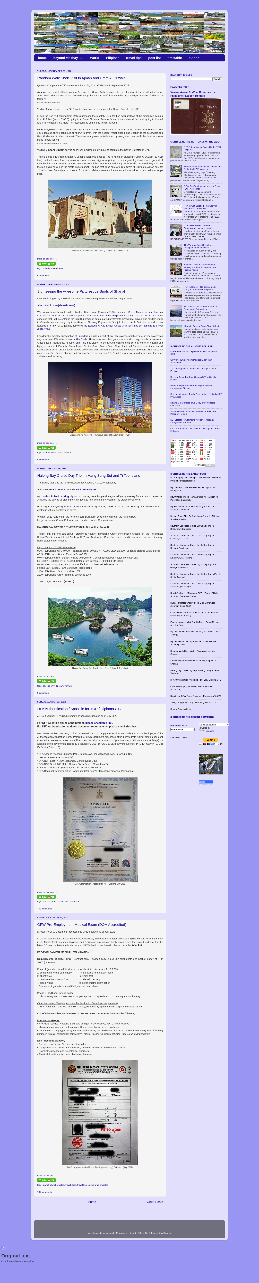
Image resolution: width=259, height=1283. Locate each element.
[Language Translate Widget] (214, 724)
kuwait (46, 1185)
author (194, 58)
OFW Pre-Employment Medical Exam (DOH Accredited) (81, 925)
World (94, 58)
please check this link (98, 723)
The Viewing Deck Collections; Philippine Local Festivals (199, 246)
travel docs (63, 901)
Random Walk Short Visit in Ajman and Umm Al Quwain (81, 78)
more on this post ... (47, 259)
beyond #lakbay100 (68, 58)
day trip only (48, 686)
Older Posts (155, 1202)
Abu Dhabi (81, 339)
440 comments (44, 908)
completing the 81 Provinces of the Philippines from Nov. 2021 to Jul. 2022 (113, 315)
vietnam (68, 686)
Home (92, 1202)
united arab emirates (53, 268)
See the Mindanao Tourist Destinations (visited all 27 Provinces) (203, 167)
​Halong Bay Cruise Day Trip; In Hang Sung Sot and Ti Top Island (88, 475)
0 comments (43, 275)
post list (154, 58)
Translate (206, 731)
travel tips (133, 58)
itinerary (59, 686)
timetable (174, 58)
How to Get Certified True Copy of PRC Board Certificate (200, 207)
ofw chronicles (50, 901)
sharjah (46, 452)
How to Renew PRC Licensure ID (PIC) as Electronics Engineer (200, 288)
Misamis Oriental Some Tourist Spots (202, 326)
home (42, 58)
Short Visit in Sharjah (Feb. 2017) (56, 305)
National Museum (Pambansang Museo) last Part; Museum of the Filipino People (200, 267)
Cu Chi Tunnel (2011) (86, 489)
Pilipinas (112, 58)
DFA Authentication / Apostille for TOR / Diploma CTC (79, 709)
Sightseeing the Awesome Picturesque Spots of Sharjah (81, 291)
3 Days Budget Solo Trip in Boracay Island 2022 (193, 702)
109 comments (44, 1192)
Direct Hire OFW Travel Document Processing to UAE (196, 696)
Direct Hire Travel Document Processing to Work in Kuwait (198, 226)
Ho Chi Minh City (59, 489)
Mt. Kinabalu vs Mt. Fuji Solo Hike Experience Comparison (200, 307)
